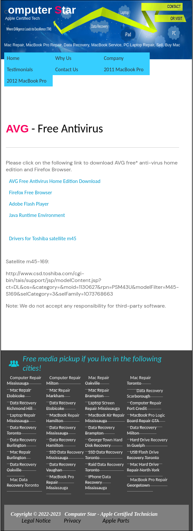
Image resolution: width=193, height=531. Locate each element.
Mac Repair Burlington (19, 454)
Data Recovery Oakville (21, 467)
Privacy (72, 520)
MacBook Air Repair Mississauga (104, 418)
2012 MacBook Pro (27, 81)
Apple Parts (115, 520)
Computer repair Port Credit (144, 405)
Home (13, 58)
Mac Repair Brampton (97, 393)
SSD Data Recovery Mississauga (65, 454)
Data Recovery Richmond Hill (21, 405)
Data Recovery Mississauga (61, 430)
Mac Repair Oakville (97, 380)
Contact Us (66, 69)
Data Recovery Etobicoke (61, 405)
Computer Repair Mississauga (24, 380)
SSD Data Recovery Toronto (104, 454)
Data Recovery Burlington (21, 442)
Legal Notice (36, 520)
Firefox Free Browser (30, 192)
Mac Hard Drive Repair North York (143, 467)
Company (113, 58)
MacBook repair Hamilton (63, 418)
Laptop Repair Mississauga (21, 418)
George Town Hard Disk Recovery (103, 442)
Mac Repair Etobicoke (19, 393)
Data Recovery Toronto (21, 430)
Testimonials (20, 69)
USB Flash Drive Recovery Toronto (143, 454)
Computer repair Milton (63, 380)
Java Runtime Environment (37, 215)
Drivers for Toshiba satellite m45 (42, 238)
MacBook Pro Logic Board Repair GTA (146, 418)
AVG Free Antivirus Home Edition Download (55, 181)
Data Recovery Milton (141, 430)
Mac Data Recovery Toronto (23, 482)
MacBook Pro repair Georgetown (147, 482)
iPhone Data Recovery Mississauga (98, 482)
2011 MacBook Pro (124, 69)
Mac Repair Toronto (139, 380)
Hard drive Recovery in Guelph (147, 442)
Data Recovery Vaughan (61, 467)
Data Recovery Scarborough (145, 393)
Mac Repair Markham (58, 393)
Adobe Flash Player (29, 204)
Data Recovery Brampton (99, 430)
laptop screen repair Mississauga (102, 405)
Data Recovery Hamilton (61, 442)
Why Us (63, 58)
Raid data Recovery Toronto (104, 467)
